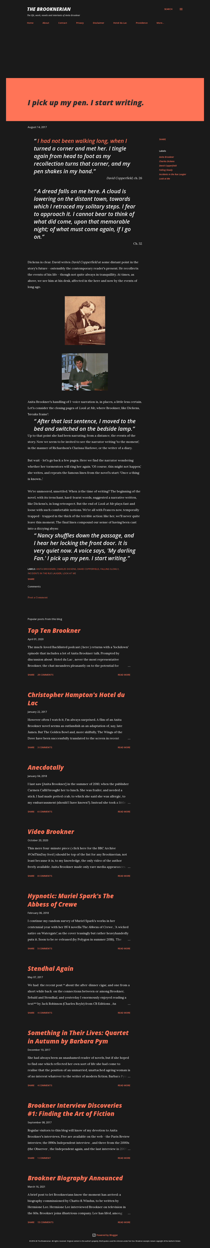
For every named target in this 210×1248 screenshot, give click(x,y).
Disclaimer (98, 22)
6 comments (44, 811)
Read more (124, 674)
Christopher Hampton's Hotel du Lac (76, 698)
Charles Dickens (166, 161)
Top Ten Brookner (54, 630)
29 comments (45, 674)
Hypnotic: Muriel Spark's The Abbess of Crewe (71, 900)
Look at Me (164, 178)
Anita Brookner (166, 156)
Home (30, 22)
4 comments (44, 1012)
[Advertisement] (105, 50)
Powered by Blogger (105, 1235)
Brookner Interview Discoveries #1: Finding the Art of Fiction (75, 1109)
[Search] (168, 9)
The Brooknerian (49, 9)
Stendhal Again (50, 968)
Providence (142, 22)
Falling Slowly (166, 169)
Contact (62, 22)
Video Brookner (51, 831)
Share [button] (162, 139)
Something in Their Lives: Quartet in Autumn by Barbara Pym (78, 1036)
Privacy (80, 22)
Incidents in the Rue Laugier (172, 174)
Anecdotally (46, 767)
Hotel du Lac (120, 22)
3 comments (44, 747)
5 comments (44, 948)
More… (160, 22)
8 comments (44, 875)
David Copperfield (168, 165)
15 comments (45, 1222)
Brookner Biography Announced (75, 1178)
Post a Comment (38, 597)
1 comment (44, 1157)
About (46, 22)
